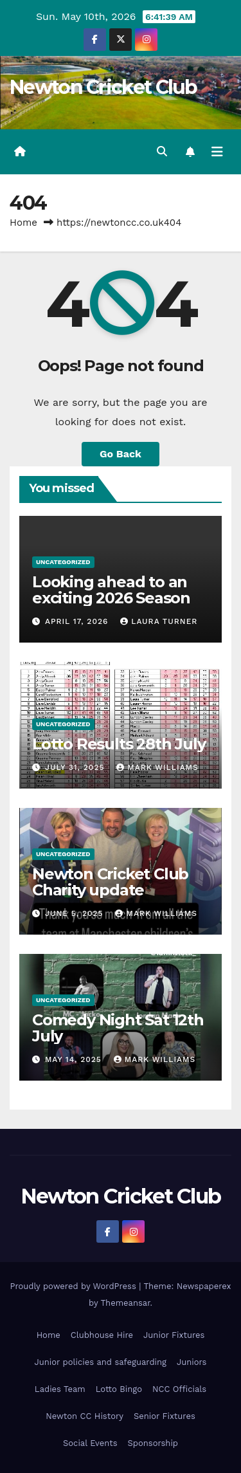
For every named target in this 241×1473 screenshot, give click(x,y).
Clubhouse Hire (102, 1335)
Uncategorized (63, 561)
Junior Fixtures (173, 1335)
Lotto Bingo (119, 1389)
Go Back (120, 454)
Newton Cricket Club (103, 87)
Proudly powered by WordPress (74, 1286)
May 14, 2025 (75, 1059)
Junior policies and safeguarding (100, 1362)
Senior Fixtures (164, 1416)
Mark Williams (157, 767)
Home (23, 222)
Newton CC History (84, 1416)
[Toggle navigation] (217, 152)
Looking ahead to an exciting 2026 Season (111, 589)
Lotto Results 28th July (118, 744)
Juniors (191, 1362)
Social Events (90, 1443)
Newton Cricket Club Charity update (110, 882)
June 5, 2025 (76, 913)
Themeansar (125, 1303)
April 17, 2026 (78, 621)
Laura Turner (158, 621)
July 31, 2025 (76, 767)
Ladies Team (60, 1389)
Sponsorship (153, 1443)
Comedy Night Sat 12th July (118, 1028)
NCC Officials (179, 1389)
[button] (162, 151)
